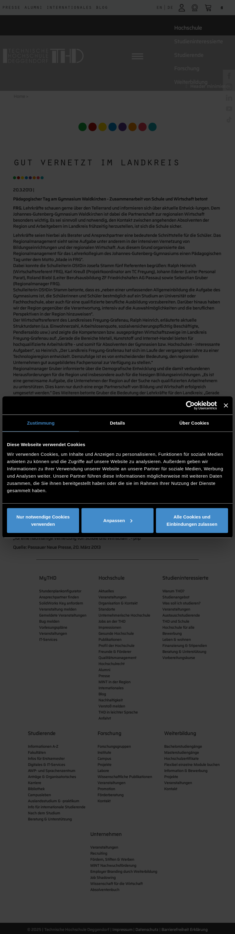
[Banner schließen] (226, 405)
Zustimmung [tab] (41, 423)
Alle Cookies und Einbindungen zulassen (192, 520)
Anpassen (117, 520)
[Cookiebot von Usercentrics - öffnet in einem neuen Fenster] (190, 405)
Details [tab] (117, 423)
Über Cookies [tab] (194, 423)
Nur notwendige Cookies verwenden (43, 520)
